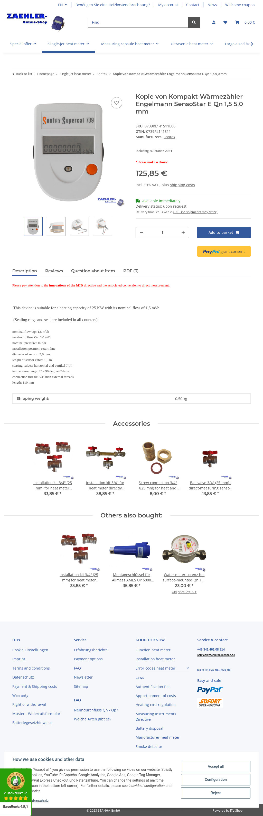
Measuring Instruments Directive (156, 716)
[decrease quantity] (141, 232)
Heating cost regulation (156, 704)
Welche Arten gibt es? (92, 719)
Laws (140, 677)
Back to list (24, 73)
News (212, 4)
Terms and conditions (31, 668)
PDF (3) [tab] (131, 270)
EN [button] (60, 4)
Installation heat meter (155, 658)
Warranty (20, 695)
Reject (216, 793)
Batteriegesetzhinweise (32, 722)
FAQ (77, 668)
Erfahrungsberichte (91, 649)
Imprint (18, 658)
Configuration (216, 779)
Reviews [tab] (54, 270)
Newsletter (83, 677)
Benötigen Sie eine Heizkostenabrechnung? (113, 4)
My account (168, 4)
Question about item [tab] (93, 270)
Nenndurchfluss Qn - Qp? (96, 710)
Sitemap (81, 686)
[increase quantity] (183, 232)
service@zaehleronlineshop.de (216, 655)
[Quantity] (162, 232)
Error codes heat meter (155, 668)
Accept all (216, 766)
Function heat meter (153, 649)
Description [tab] (24, 270)
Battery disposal (149, 728)
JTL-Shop (236, 810)
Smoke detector (149, 746)
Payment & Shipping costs (34, 686)
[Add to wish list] (116, 102)
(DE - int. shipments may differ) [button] (195, 212)
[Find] (138, 22)
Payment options (88, 658)
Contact (192, 4)
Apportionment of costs (156, 695)
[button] (213, 22)
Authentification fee (153, 686)
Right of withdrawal (29, 704)
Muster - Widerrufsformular (36, 713)
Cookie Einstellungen (30, 649)
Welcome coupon (240, 4)
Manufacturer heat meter (158, 737)
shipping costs (182, 184)
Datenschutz (39, 801)
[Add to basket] (16, 90)
